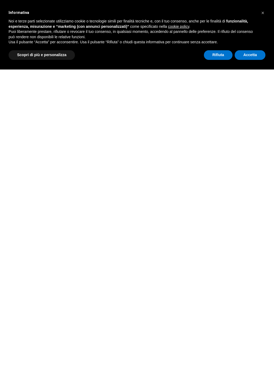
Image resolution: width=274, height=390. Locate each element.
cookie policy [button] (178, 26)
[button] (262, 13)
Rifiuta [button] (218, 55)
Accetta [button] (250, 55)
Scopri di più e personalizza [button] (41, 55)
